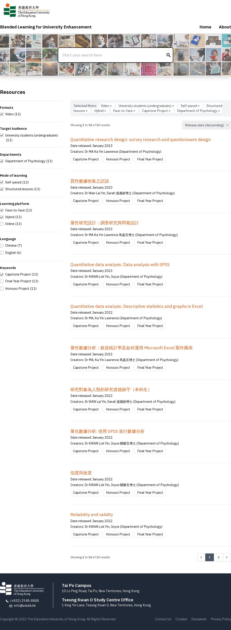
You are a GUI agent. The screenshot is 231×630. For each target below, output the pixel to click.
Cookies (181, 619)
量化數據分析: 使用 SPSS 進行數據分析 (107, 431)
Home (205, 27)
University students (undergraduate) (147, 106)
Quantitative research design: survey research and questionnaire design (140, 139)
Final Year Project (150, 159)
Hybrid (100, 111)
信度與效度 (81, 472)
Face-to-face (124, 111)
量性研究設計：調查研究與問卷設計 (104, 222)
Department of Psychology (198, 111)
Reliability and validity (91, 514)
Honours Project (118, 159)
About (225, 27)
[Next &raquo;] (227, 557)
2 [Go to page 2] (218, 557)
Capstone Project (156, 111)
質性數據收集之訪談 (89, 181)
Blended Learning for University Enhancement (46, 27)
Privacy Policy (221, 619)
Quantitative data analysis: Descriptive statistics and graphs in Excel (136, 306)
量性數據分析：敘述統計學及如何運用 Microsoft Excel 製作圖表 (131, 347)
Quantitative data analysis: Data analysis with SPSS (120, 264)
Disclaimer (199, 619)
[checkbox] (10, 114)
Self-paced (190, 106)
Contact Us (163, 619)
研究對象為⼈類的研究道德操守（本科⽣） (111, 389)
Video (107, 106)
